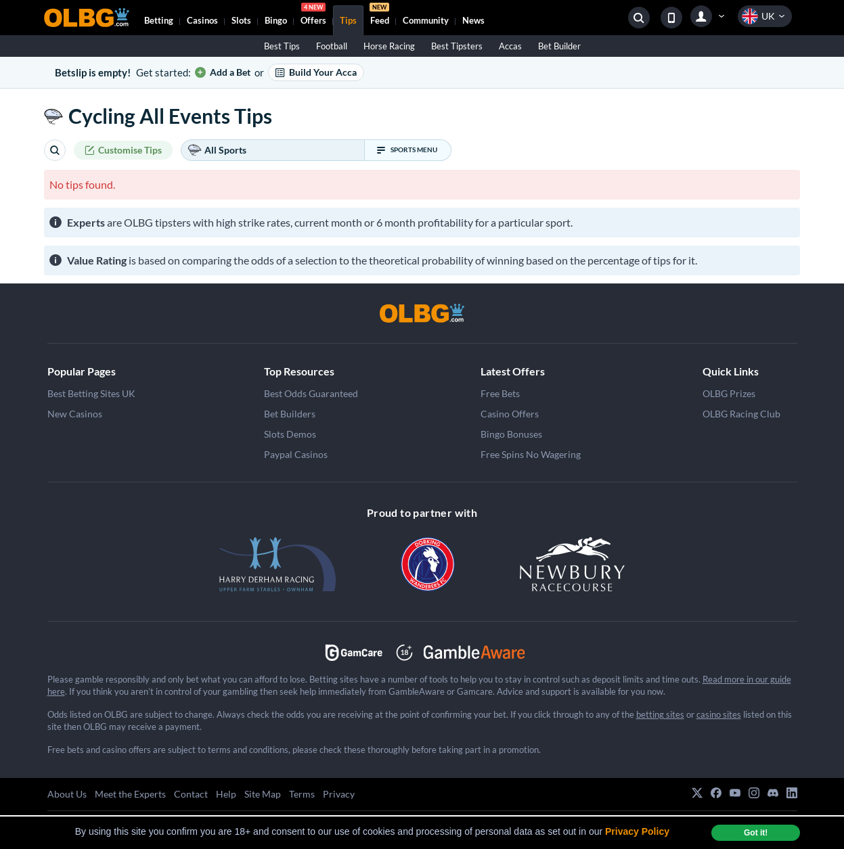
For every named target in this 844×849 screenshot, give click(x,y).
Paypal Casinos (296, 454)
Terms (302, 794)
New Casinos (74, 413)
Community (426, 20)
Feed (379, 15)
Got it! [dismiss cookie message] (756, 832)
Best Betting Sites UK (91, 393)
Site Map (262, 794)
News (473, 20)
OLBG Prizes (729, 393)
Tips (348, 20)
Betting (158, 20)
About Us (67, 794)
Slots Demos (290, 434)
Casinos (202, 20)
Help (226, 794)
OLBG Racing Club (741, 413)
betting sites (660, 714)
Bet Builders (289, 413)
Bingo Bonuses (511, 434)
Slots (241, 20)
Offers (313, 15)
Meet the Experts (130, 794)
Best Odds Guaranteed (311, 393)
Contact (191, 794)
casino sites (718, 714)
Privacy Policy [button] (637, 831)
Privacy (339, 794)
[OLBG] (422, 313)
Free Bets (500, 393)
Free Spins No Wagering (531, 454)
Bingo (276, 20)
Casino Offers (510, 413)
